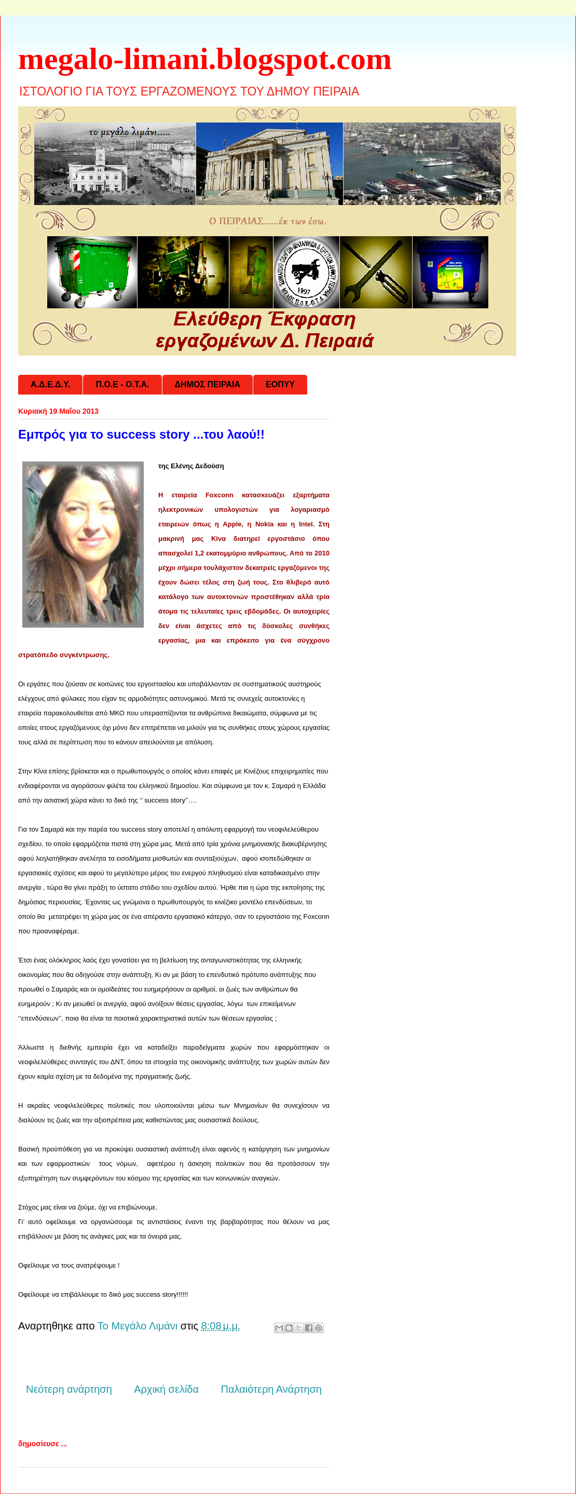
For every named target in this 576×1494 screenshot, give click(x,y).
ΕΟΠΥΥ (280, 384)
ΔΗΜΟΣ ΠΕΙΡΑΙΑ (208, 384)
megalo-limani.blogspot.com (205, 59)
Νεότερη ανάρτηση (69, 1389)
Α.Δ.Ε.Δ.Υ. (50, 384)
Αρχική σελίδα (166, 1389)
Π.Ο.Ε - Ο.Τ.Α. (122, 384)
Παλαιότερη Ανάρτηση (271, 1389)
